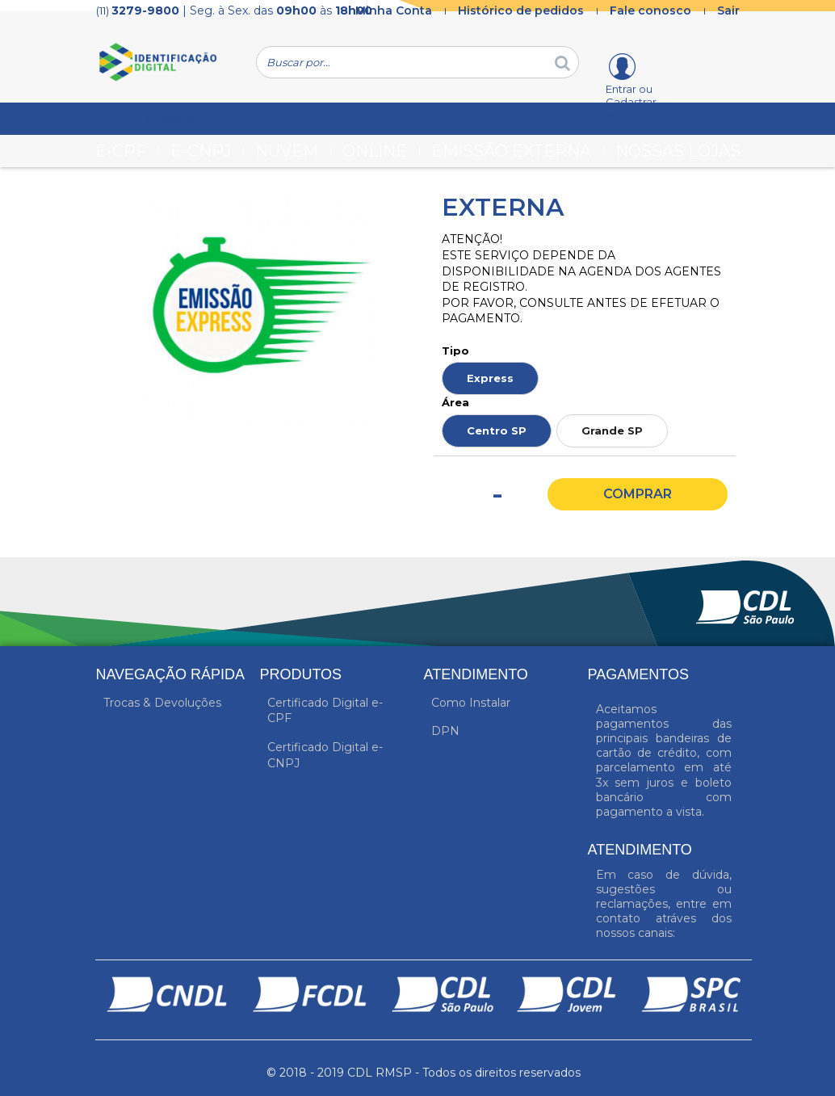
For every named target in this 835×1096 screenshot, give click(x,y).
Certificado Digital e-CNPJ (325, 755)
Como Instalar (470, 702)
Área (455, 402)
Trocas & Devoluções (162, 702)
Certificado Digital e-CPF (325, 710)
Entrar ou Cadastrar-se (633, 101)
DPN (445, 731)
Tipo (455, 350)
